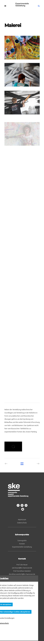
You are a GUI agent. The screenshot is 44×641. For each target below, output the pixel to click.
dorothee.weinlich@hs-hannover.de (22, 574)
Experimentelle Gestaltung (22, 547)
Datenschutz (22, 523)
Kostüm (22, 544)
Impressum (22, 519)
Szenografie (22, 540)
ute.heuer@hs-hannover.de (22, 568)
